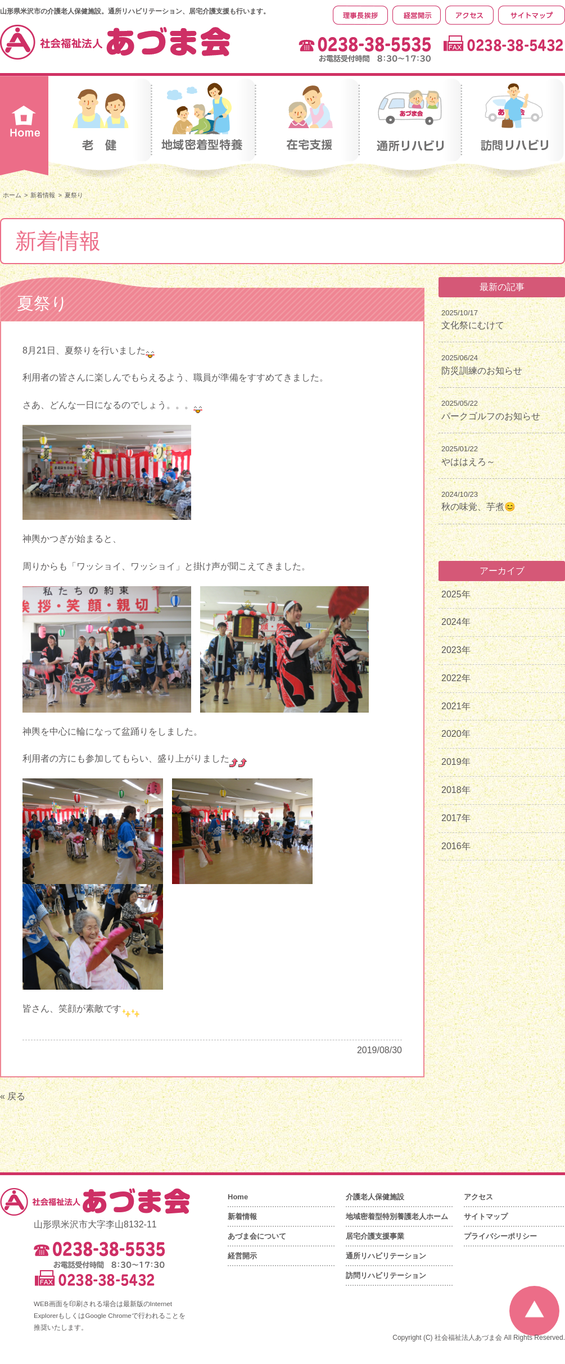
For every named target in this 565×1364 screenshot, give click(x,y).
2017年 (456, 818)
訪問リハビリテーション (386, 1275)
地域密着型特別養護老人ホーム (397, 1216)
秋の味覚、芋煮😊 (478, 506)
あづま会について (257, 1236)
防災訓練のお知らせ (481, 370)
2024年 (456, 622)
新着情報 (42, 195)
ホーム (12, 195)
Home (238, 1197)
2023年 (456, 650)
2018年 (456, 790)
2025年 (456, 594)
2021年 (456, 706)
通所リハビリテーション (386, 1256)
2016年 (456, 846)
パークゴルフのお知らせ (490, 416)
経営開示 (242, 1256)
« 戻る (12, 1096)
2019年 (456, 762)
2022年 (456, 678)
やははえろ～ (468, 461)
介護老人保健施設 (375, 1197)
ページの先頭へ (534, 1311)
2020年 (456, 733)
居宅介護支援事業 (375, 1236)
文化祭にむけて (472, 325)
